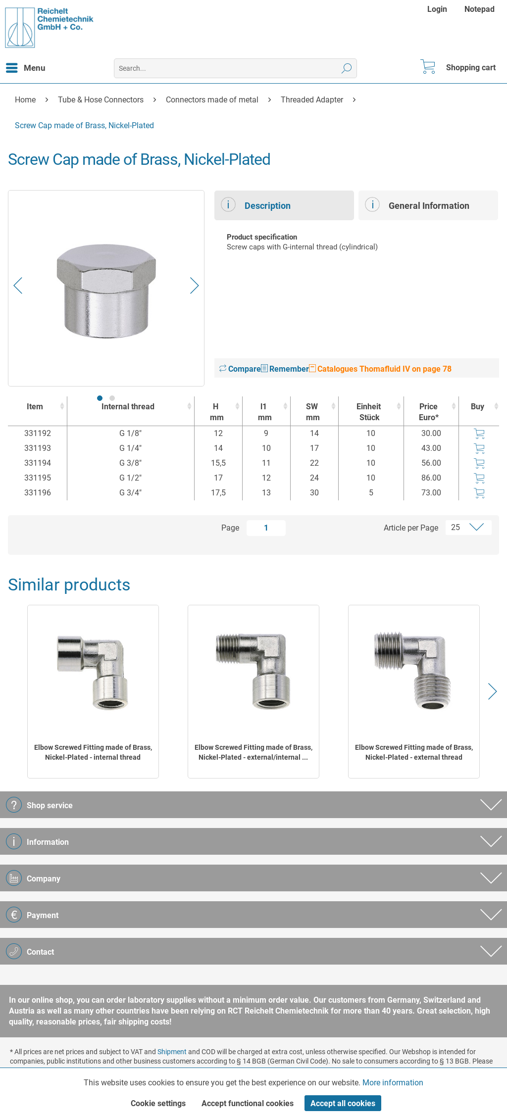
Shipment (172, 1052)
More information (392, 1082)
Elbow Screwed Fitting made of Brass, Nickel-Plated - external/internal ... (253, 752)
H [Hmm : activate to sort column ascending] (216, 412)
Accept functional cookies (248, 1103)
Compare (240, 369)
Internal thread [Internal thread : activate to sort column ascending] (127, 406)
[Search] (347, 68)
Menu (26, 66)
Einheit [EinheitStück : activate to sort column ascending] (369, 412)
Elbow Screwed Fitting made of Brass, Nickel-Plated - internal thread (93, 752)
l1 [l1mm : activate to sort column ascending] (264, 412)
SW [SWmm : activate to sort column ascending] (312, 412)
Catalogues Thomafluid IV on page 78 (380, 369)
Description (256, 204)
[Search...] (235, 68)
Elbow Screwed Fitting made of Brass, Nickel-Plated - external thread (414, 752)
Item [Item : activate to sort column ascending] (35, 406)
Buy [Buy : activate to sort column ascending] (477, 406)
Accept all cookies (342, 1103)
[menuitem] (438, 9)
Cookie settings (158, 1103)
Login (437, 9)
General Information (417, 204)
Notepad (479, 9)
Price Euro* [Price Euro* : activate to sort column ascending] (429, 412)
